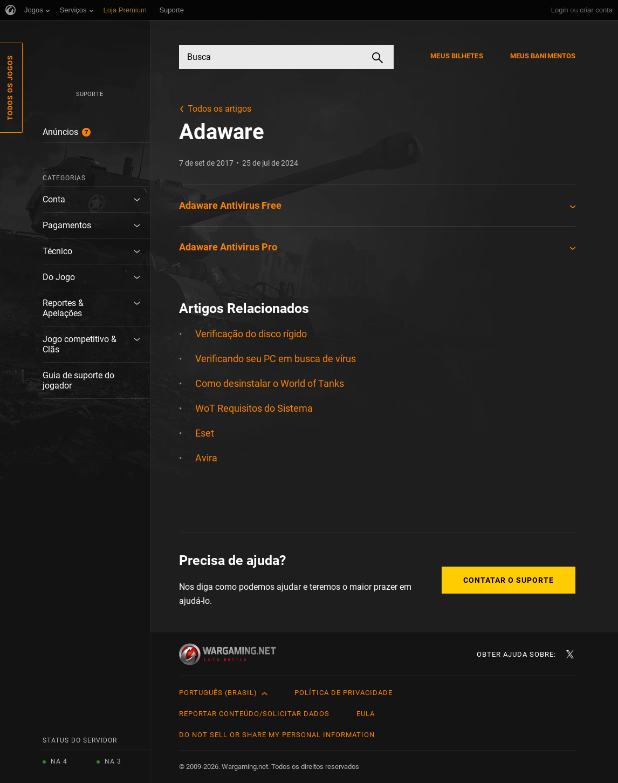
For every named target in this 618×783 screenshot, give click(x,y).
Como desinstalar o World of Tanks (269, 383)
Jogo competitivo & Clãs (79, 344)
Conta (54, 199)
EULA (365, 714)
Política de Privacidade (343, 693)
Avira (206, 458)
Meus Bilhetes (456, 56)
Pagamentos (67, 225)
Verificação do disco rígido (251, 333)
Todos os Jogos (10, 87)
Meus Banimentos (543, 56)
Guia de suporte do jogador (78, 380)
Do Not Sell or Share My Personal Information (277, 735)
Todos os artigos (219, 109)
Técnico (57, 251)
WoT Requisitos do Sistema (254, 408)
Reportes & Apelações (63, 308)
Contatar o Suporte (508, 580)
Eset (204, 433)
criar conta (596, 10)
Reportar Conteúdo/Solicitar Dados (254, 714)
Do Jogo (59, 277)
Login (559, 10)
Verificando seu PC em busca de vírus (275, 358)
